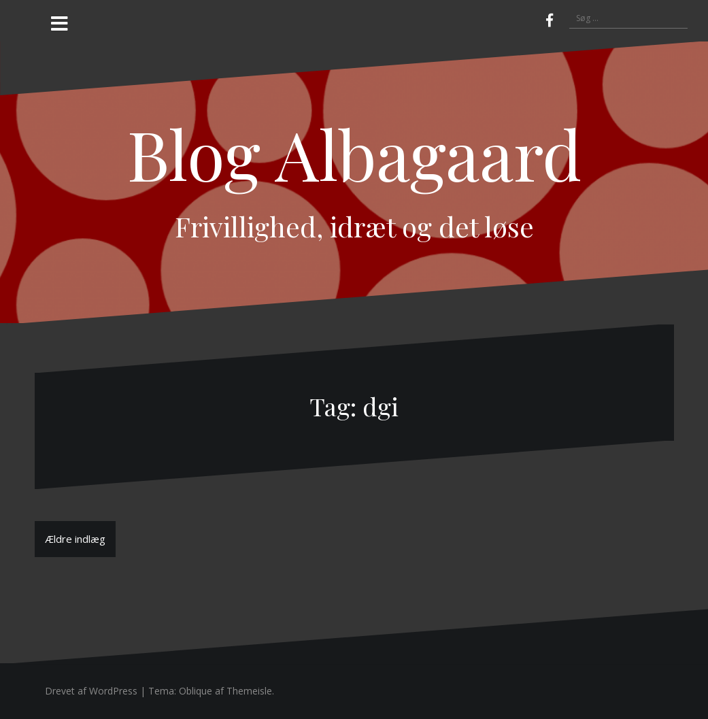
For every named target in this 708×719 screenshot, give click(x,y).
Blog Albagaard (354, 153)
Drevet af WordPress (91, 690)
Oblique (195, 690)
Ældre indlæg (75, 539)
